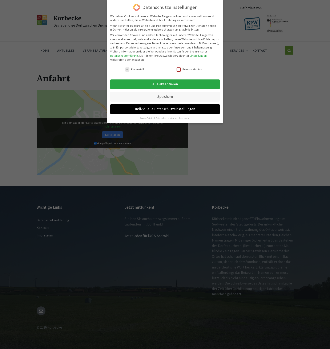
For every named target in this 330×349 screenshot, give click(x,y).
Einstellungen (198, 54)
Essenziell (134, 68)
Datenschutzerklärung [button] (166, 116)
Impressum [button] (184, 116)
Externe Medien (189, 68)
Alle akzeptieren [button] (165, 83)
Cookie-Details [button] (147, 116)
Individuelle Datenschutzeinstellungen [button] (165, 107)
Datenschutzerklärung (124, 54)
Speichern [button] (165, 95)
